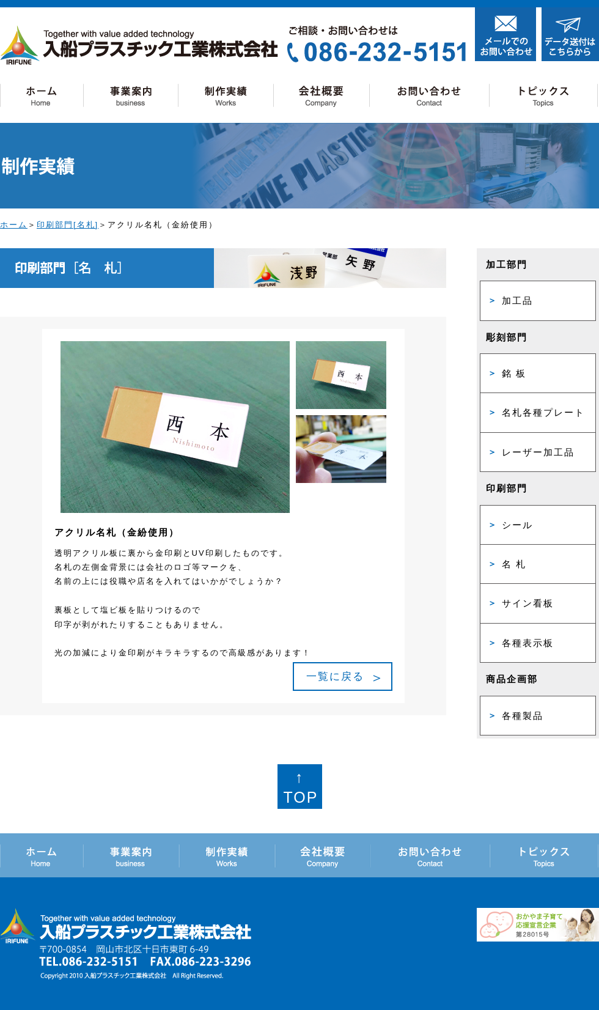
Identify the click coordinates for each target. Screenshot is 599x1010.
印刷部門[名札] (67, 224)
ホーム (14, 224)
